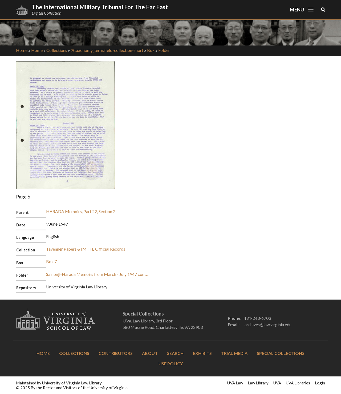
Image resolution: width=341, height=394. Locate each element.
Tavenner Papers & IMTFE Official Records (85, 248)
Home (21, 50)
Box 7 (51, 261)
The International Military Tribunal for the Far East (100, 7)
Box (151, 50)
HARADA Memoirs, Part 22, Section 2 (80, 211)
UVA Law (235, 382)
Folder (164, 50)
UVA (277, 382)
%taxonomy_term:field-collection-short (107, 50)
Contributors (116, 353)
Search (175, 353)
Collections (56, 50)
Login (320, 382)
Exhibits (202, 353)
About (150, 353)
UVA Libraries (298, 382)
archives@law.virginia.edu (268, 324)
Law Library (258, 382)
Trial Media (234, 353)
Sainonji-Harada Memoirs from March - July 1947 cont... (97, 274)
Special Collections (281, 353)
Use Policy (171, 363)
